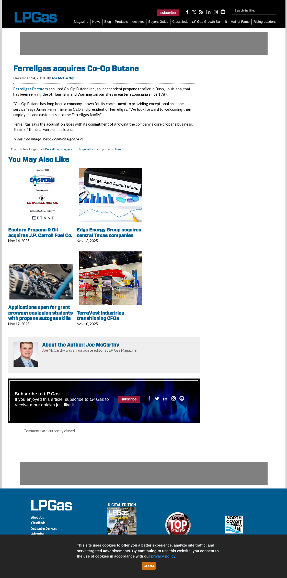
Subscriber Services (44, 528)
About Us (37, 517)
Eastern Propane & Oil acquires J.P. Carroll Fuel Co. (40, 232)
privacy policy (163, 556)
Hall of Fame (240, 22)
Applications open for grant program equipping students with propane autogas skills (40, 313)
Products (121, 22)
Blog (107, 22)
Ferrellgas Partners (30, 88)
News (96, 22)
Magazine (81, 22)
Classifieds (180, 22)
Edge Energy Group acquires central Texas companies (109, 232)
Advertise (37, 533)
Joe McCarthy (63, 78)
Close (149, 566)
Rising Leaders (265, 22)
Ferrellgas (52, 149)
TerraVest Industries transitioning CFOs (100, 315)
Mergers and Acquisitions (78, 149)
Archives (138, 22)
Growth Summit (209, 22)
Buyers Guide (158, 22)
